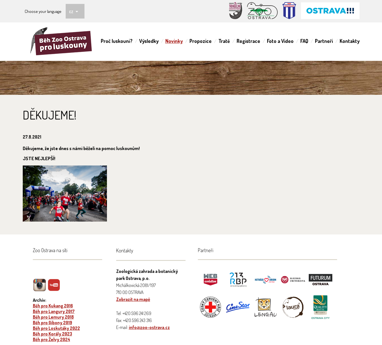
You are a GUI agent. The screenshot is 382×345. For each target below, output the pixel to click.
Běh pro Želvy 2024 (51, 339)
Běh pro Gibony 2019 (52, 322)
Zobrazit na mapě (133, 299)
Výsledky (149, 41)
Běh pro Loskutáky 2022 (56, 328)
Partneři (324, 41)
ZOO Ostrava (63, 41)
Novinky (174, 41)
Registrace (248, 41)
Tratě (224, 41)
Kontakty (350, 41)
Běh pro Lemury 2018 (53, 317)
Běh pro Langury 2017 (54, 311)
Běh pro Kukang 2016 (53, 306)
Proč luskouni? (116, 41)
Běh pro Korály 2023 (52, 334)
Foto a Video (280, 41)
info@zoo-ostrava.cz (149, 327)
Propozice (200, 41)
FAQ (304, 41)
